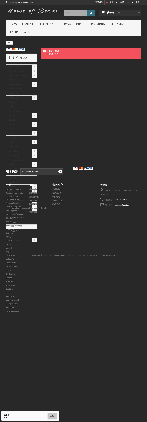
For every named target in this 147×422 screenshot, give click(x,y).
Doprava (65, 24)
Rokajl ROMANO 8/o (18, 98)
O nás (13, 24)
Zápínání (15, 231)
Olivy (11, 191)
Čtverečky (13, 146)
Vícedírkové (14, 155)
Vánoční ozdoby (16, 200)
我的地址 (56, 284)
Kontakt (28, 24)
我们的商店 (34, 288)
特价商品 (33, 276)
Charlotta (13, 102)
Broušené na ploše (17, 71)
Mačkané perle (15, 84)
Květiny (14, 222)
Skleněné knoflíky (17, 111)
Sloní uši (13, 235)
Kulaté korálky (15, 240)
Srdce (11, 133)
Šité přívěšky (16, 227)
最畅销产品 (34, 284)
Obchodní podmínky (90, 24)
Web (27, 32)
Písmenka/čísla (15, 160)
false (52, 416)
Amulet (12, 106)
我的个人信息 (58, 288)
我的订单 (56, 276)
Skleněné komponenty (20, 209)
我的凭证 (56, 291)
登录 (138, 2)
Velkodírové (14, 151)
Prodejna (46, 24)
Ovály (11, 164)
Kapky (11, 142)
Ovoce (11, 129)
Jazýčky (12, 187)
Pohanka (13, 195)
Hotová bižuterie (16, 67)
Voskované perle (16, 89)
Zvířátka (12, 120)
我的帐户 (57, 272)
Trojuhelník (14, 182)
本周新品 (33, 280)
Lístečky (12, 138)
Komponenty (14, 204)
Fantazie (12, 173)
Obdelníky (13, 169)
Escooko (13, 115)
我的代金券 (57, 280)
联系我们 (99, 2)
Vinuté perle (14, 93)
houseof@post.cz (122, 292)
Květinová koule (17, 218)
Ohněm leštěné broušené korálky (20, 77)
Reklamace (118, 24)
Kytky (11, 124)
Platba (14, 32)
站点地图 (33, 299)
